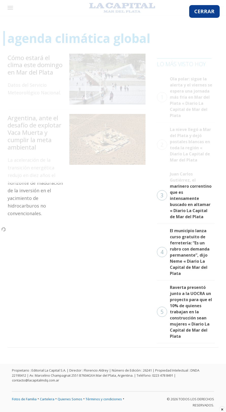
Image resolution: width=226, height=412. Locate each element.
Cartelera (47, 399)
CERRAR (204, 11)
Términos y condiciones (104, 399)
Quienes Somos (70, 399)
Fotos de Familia (24, 399)
